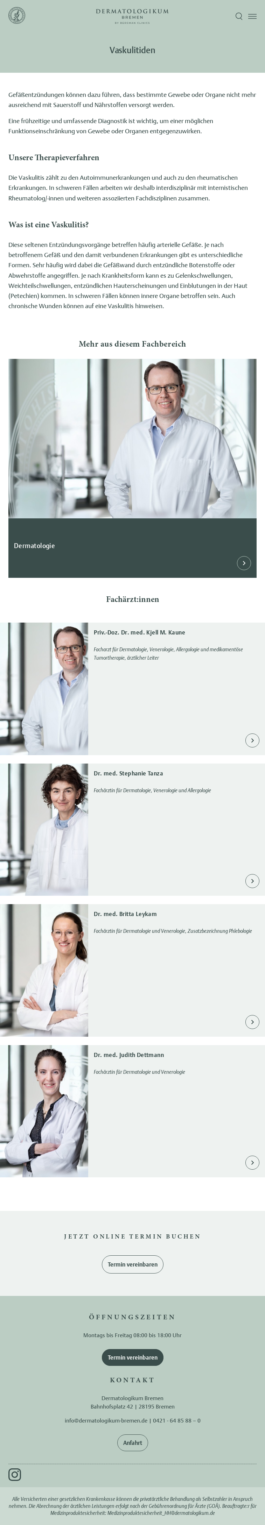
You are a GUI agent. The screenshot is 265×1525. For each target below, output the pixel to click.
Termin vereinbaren (133, 1264)
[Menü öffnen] (252, 16)
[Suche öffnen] (239, 16)
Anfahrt (132, 1442)
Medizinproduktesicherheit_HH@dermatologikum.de (161, 1513)
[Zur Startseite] (16, 16)
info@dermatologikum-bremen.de (106, 1420)
